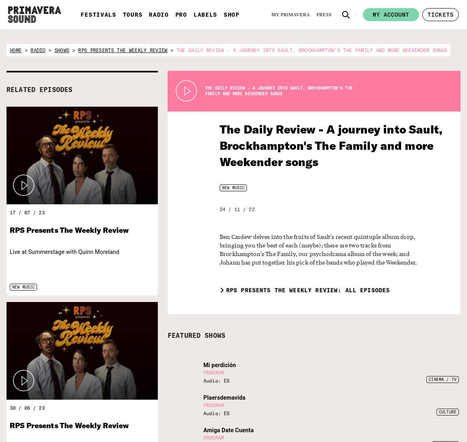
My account (391, 14)
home (16, 50)
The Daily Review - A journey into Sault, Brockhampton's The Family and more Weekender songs (319, 145)
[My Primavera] (290, 14)
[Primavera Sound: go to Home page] (34, 14)
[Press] (324, 14)
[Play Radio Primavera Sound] (23, 185)
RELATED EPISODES (39, 89)
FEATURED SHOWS (196, 335)
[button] (346, 14)
